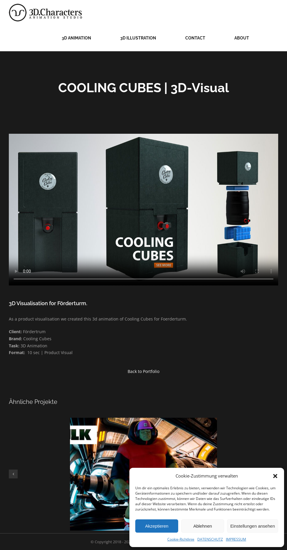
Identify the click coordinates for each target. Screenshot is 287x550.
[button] (275, 476)
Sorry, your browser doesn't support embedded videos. (143, 209)
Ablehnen (202, 525)
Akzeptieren (156, 525)
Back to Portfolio (143, 371)
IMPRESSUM (236, 539)
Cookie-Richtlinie (180, 539)
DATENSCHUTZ (210, 539)
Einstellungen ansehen (252, 525)
